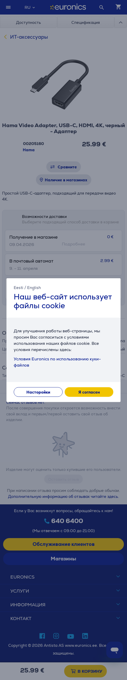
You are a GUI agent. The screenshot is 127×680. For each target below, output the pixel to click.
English (34, 287)
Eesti (18, 287)
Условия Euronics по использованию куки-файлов (57, 362)
